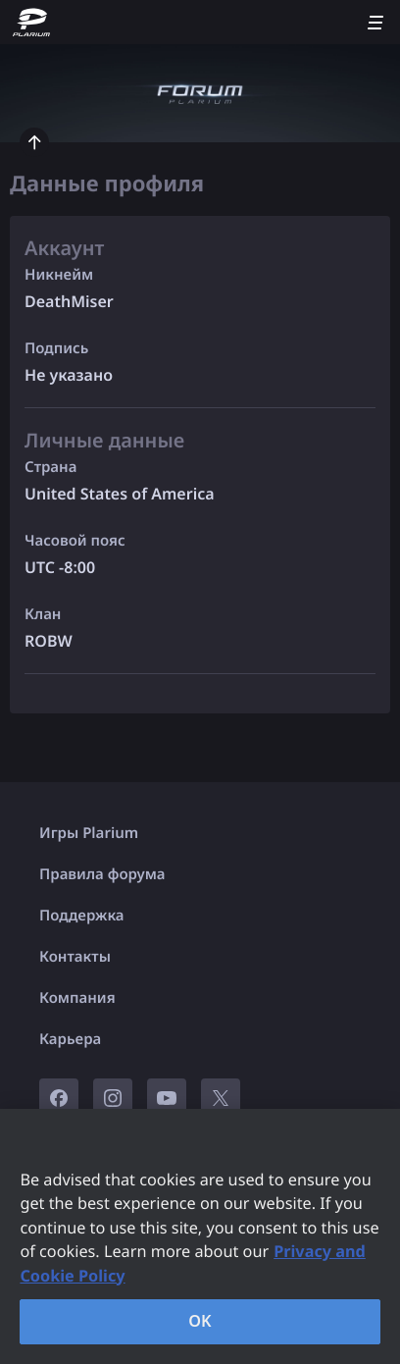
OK (200, 1321)
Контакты (75, 957)
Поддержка (82, 915)
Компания (77, 998)
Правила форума (102, 874)
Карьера (70, 1039)
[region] (200, 1236)
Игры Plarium (88, 833)
